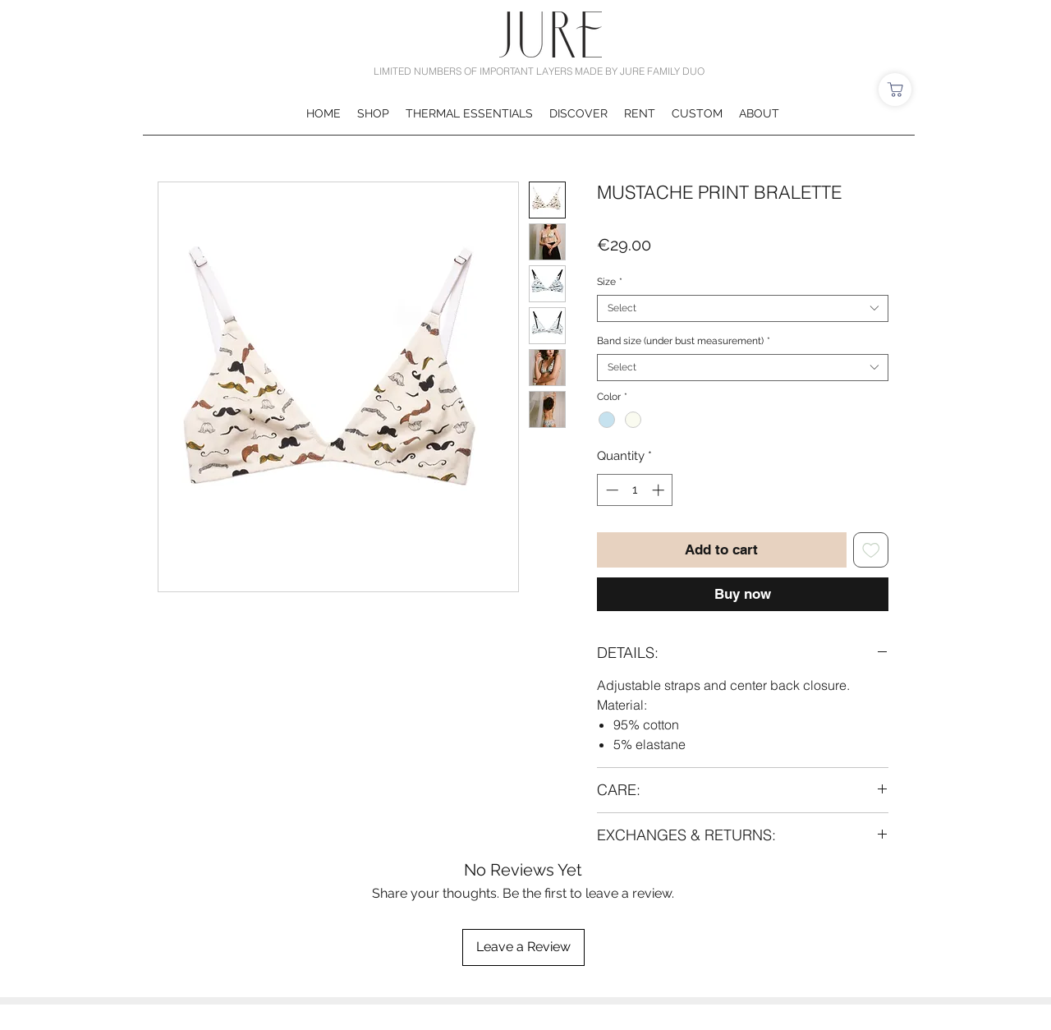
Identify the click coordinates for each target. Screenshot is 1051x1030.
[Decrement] (610, 490)
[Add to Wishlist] (871, 550)
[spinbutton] (635, 490)
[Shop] (895, 89)
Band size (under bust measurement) (683, 341)
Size (609, 281)
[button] (373, 113)
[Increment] (660, 490)
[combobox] (742, 308)
